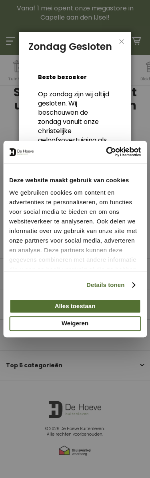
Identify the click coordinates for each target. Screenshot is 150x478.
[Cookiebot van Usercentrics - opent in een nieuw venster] (107, 152)
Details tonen (105, 284)
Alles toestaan (75, 306)
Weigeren (75, 323)
